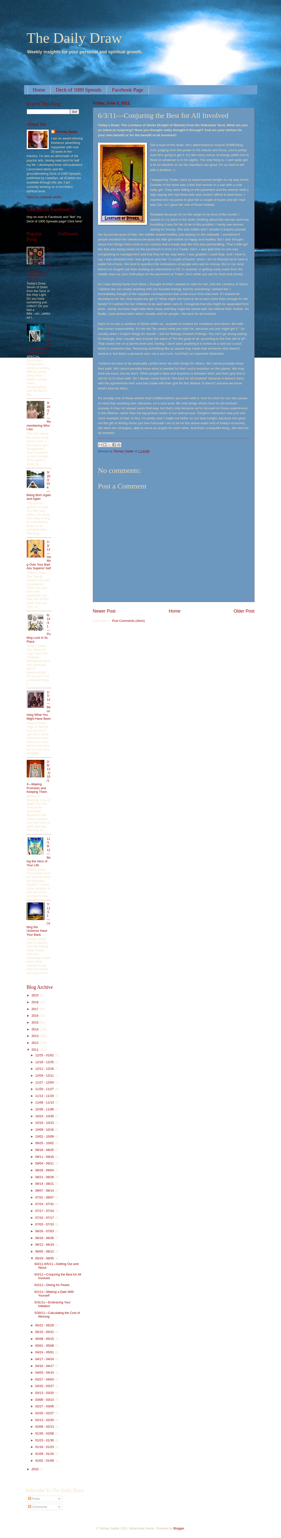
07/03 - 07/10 (45, 1224)
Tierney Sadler (67, 132)
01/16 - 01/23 (45, 1447)
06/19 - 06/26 (45, 1238)
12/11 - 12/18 (45, 1069)
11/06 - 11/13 (45, 1102)
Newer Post (104, 611)
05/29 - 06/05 (45, 1258)
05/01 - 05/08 (45, 1345)
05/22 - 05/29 (45, 1325)
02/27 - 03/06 (45, 1406)
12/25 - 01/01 (45, 1055)
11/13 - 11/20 (45, 1096)
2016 (35, 1015)
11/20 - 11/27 (45, 1089)
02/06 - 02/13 (45, 1426)
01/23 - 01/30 (45, 1440)
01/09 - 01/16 (45, 1454)
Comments (37, 1507)
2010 (35, 1469)
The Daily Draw (74, 38)
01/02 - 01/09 (45, 1460)
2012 (35, 1043)
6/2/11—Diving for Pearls (52, 1285)
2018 (35, 1002)
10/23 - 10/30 (45, 1116)
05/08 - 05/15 (45, 1339)
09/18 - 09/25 (45, 1150)
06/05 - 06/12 (45, 1251)
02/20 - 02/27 (45, 1413)
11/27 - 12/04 (45, 1082)
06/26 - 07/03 (45, 1231)
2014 (35, 1029)
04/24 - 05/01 (45, 1352)
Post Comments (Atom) (128, 621)
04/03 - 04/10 (45, 1372)
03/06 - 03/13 (45, 1399)
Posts (34, 1499)
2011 (35, 1049)
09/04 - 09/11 (45, 1163)
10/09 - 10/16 (45, 1129)
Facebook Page (127, 90)
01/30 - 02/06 (45, 1433)
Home (39, 90)
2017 (35, 1009)
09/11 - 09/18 (45, 1157)
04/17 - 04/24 (45, 1359)
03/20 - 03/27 (45, 1386)
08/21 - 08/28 (45, 1177)
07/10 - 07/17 (45, 1217)
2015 (35, 1022)
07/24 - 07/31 (45, 1204)
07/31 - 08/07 (45, 1197)
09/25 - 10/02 (45, 1143)
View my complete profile (44, 197)
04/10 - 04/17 (45, 1366)
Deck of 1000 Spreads (78, 90)
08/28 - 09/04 (45, 1170)
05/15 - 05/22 (45, 1332)
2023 (35, 995)
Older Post (243, 611)
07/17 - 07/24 (45, 1211)
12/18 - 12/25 (45, 1062)
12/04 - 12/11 (45, 1075)
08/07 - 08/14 (45, 1190)
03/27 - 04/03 (45, 1379)
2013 (35, 1036)
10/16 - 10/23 (45, 1123)
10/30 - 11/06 (45, 1109)
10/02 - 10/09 (45, 1136)
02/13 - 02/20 (45, 1420)
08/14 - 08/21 (45, 1183)
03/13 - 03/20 (45, 1393)
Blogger (178, 1528)
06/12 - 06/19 (45, 1244)
